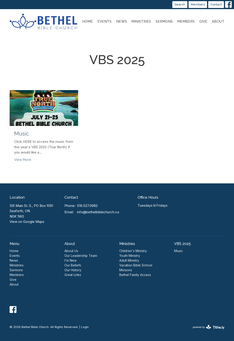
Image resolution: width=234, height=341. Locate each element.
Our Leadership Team (80, 256)
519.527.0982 (87, 205)
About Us (71, 251)
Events (104, 21)
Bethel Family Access (135, 275)
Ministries (141, 21)
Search (180, 4)
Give (203, 21)
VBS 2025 (182, 244)
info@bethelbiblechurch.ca (98, 212)
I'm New (70, 260)
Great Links (72, 275)
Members (198, 4)
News (121, 21)
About (218, 21)
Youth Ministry (129, 256)
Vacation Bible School (135, 265)
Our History (72, 270)
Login (85, 327)
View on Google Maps (27, 221)
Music (178, 251)
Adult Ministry (129, 260)
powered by (208, 327)
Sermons (164, 21)
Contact (216, 4)
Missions (125, 270)
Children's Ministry (133, 251)
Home (87, 21)
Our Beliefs (72, 265)
